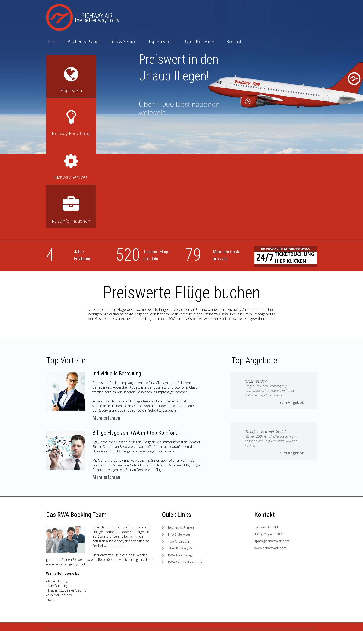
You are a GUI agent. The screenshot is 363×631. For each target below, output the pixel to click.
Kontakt (234, 41)
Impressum (61, 596)
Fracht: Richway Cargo (115, 603)
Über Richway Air (201, 41)
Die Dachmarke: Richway (117, 581)
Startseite (60, 581)
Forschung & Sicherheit (186, 611)
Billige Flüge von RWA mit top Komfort (135, 345)
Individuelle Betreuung (117, 286)
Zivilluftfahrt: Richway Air (116, 588)
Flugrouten (177, 588)
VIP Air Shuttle (179, 603)
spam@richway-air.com (271, 453)
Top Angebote (161, 41)
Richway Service (180, 581)
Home (52, 41)
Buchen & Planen (84, 41)
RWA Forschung (180, 467)
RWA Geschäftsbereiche (186, 474)
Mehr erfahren (106, 330)
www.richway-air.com (270, 460)
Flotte (173, 596)
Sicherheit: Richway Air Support (122, 596)
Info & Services (124, 41)
